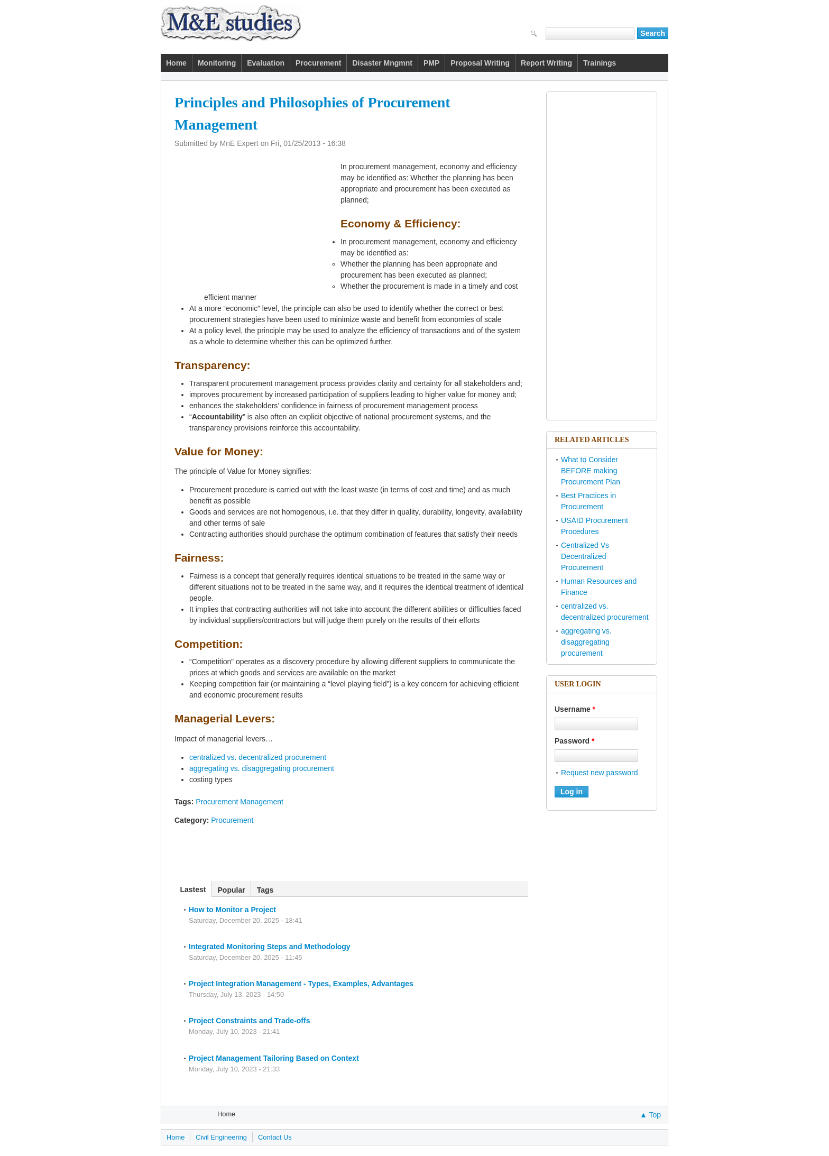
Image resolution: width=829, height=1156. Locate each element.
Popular (231, 890)
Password (574, 741)
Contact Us (275, 1137)
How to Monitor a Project (232, 909)
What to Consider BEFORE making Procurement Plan (590, 470)
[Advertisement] (353, 76)
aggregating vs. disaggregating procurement (261, 768)
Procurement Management (239, 801)
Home (176, 63)
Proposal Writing (480, 63)
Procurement (318, 63)
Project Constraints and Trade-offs (249, 1020)
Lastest (196, 889)
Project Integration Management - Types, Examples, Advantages (301, 983)
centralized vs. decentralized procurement (257, 757)
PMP (431, 63)
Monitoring (217, 63)
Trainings (599, 63)
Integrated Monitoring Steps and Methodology (270, 946)
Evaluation (265, 63)
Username (575, 709)
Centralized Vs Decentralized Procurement (585, 556)
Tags (265, 890)
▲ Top (650, 1115)
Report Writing (546, 63)
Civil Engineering (221, 1137)
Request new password (599, 772)
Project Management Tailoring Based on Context (274, 1058)
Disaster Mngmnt (382, 63)
